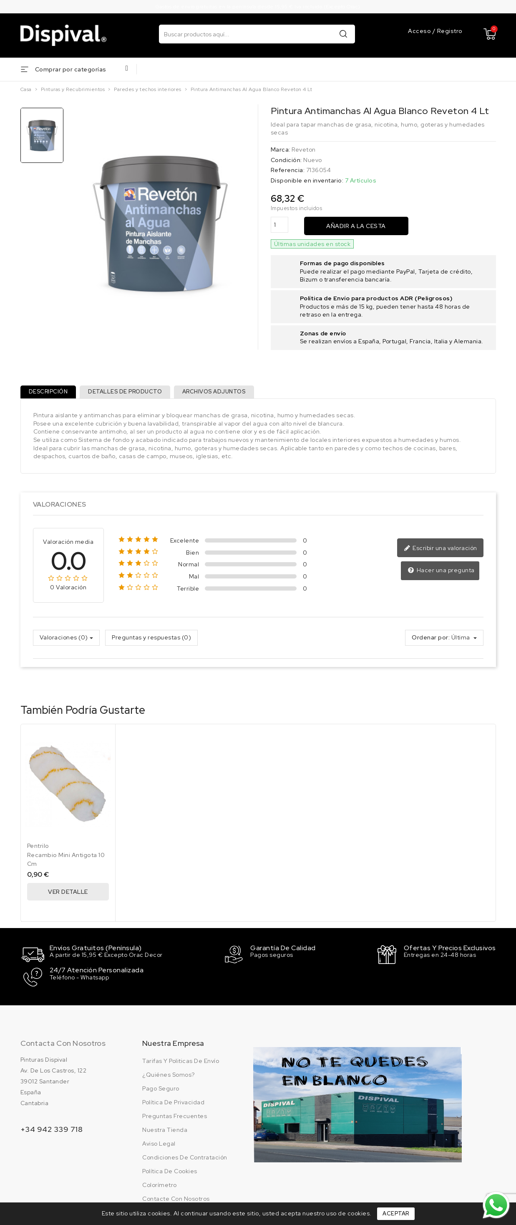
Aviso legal (159, 1144)
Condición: (286, 160)
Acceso (420, 31)
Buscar (343, 33)
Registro (450, 31)
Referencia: (288, 170)
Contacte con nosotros (176, 1199)
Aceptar (396, 1213)
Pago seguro (160, 1089)
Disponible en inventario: (307, 180)
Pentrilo (38, 849)
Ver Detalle (68, 895)
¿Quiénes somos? (168, 1075)
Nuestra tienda (164, 1130)
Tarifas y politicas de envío (180, 1061)
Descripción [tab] (50, 393)
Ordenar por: (431, 640)
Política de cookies (169, 1171)
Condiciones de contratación (184, 1158)
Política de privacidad (173, 1102)
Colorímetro (159, 1185)
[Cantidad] (279, 225)
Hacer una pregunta (442, 574)
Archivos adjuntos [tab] (222, 393)
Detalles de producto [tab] (130, 393)
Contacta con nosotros (63, 1043)
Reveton (304, 149)
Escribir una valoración (442, 552)
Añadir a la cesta (356, 226)
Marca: (280, 149)
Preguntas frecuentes (174, 1116)
